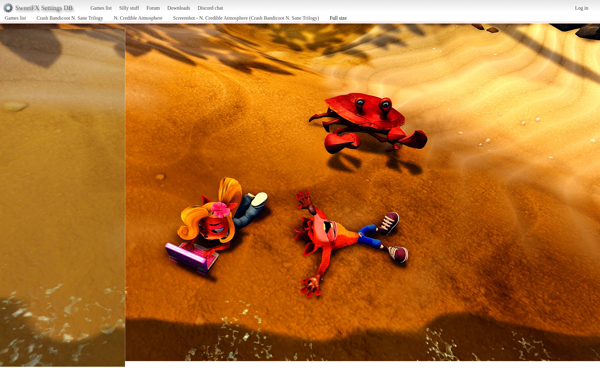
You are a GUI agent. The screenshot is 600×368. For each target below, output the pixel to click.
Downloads (178, 8)
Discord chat (210, 8)
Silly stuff (129, 8)
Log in (581, 8)
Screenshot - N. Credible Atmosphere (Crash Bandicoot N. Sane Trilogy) (246, 18)
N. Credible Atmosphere (138, 18)
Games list (101, 8)
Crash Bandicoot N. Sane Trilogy (70, 18)
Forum (153, 8)
